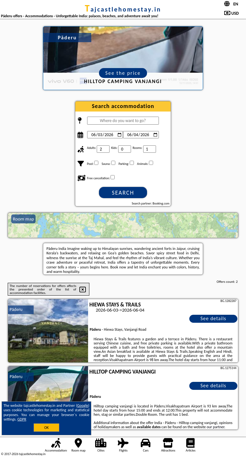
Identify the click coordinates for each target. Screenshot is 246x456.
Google (82, 405)
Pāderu (16, 309)
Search (123, 192)
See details (213, 318)
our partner (215, 427)
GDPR (21, 419)
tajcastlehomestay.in (123, 9)
